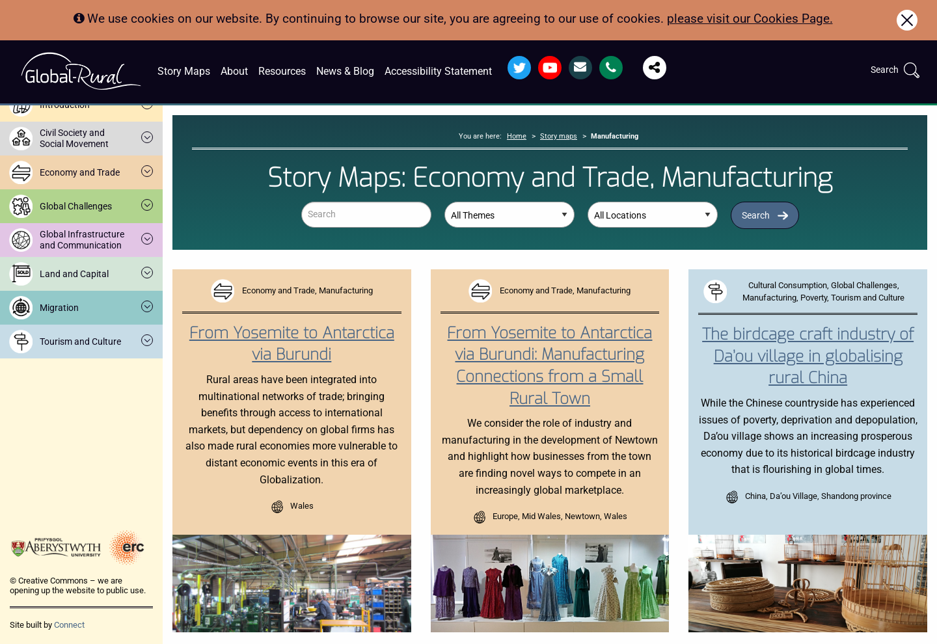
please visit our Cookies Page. (750, 18)
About (234, 71)
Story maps (558, 136)
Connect (69, 625)
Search (756, 215)
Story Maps (183, 71)
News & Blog (345, 71)
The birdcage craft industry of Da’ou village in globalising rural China (808, 356)
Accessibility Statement (438, 71)
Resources (282, 71)
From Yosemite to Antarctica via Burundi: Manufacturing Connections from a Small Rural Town (549, 366)
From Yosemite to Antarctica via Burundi (291, 344)
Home (516, 136)
